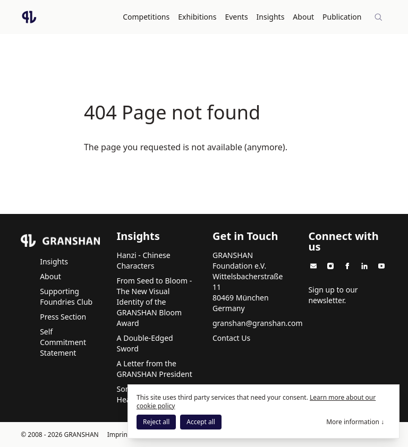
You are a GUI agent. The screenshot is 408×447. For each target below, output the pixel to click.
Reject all (156, 421)
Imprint (118, 434)
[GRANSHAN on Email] (313, 265)
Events (236, 17)
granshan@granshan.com (257, 322)
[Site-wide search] (379, 17)
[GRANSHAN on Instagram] (330, 265)
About (303, 17)
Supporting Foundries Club (66, 296)
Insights (271, 17)
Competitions (146, 17)
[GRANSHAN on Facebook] (347, 265)
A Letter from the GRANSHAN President (154, 368)
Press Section (63, 316)
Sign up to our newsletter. (333, 294)
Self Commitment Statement (63, 341)
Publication (342, 17)
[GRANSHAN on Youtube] (381, 265)
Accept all (200, 421)
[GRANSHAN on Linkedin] (364, 265)
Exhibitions (197, 17)
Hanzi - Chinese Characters (144, 260)
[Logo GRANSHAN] (29, 16)
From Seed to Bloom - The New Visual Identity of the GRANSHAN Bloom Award (154, 301)
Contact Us (231, 337)
